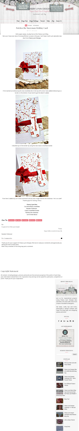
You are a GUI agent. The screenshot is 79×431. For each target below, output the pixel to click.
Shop (53, 25)
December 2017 (64, 209)
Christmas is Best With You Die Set (66, 379)
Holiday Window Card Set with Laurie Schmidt (67, 263)
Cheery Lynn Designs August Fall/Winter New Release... (67, 313)
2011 (59, 361)
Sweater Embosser (26, 214)
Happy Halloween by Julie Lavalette (66, 321)
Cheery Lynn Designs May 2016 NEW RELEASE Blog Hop (70, 120)
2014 (59, 355)
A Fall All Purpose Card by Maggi (66, 217)
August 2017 (63, 335)
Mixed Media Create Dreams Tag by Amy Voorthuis (67, 325)
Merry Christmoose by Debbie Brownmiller (67, 288)
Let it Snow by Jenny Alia (66, 269)
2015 (59, 353)
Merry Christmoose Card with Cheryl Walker (67, 297)
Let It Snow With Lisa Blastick (67, 333)
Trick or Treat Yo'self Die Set (64, 373)
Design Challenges (33, 25)
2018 (59, 205)
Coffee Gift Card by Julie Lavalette (65, 280)
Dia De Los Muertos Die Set (64, 374)
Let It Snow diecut (27, 220)
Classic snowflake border (26, 216)
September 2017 (65, 215)
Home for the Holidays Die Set (65, 377)
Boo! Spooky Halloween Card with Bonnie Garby (67, 272)
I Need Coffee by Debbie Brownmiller (65, 244)
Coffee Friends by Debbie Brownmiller (66, 329)
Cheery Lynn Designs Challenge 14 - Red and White (69, 156)
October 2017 (64, 213)
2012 (59, 359)
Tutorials (42, 25)
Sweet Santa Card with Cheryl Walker (67, 221)
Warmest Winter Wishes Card (67, 266)
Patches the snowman (26, 218)
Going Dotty (67, 175)
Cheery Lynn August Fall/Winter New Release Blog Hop (70, 163)
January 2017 (64, 349)
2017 (59, 207)
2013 (59, 357)
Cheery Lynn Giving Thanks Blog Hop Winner (66, 252)
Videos (48, 25)
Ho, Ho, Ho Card (63, 229)
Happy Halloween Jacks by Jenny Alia (66, 309)
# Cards (24, 30)
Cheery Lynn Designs (35, 43)
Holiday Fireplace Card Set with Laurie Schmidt (68, 225)
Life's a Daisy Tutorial (69, 169)
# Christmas (30, 30)
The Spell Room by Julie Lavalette (65, 236)
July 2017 (62, 337)
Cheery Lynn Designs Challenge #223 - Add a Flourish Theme (70, 127)
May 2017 (63, 341)
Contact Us (59, 25)
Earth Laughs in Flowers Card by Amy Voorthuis (68, 232)
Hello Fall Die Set (61, 376)
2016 (59, 351)
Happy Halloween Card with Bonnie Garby (67, 317)
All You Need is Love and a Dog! (68, 256)
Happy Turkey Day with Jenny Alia (67, 240)
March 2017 (63, 345)
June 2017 (63, 339)
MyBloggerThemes (48, 428)
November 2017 (65, 211)
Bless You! (66, 148)
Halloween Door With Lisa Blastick (66, 248)
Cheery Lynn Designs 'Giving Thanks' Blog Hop (67, 276)
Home (18, 25)
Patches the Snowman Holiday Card (67, 305)
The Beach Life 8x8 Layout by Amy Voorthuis (67, 284)
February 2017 (64, 347)
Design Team (24, 25)
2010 (59, 363)
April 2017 (63, 343)
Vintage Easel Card (64, 294)
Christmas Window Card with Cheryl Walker (67, 259)
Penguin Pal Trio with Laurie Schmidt (67, 301)
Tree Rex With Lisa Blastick (66, 292)
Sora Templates (36, 428)
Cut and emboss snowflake (26, 212)
